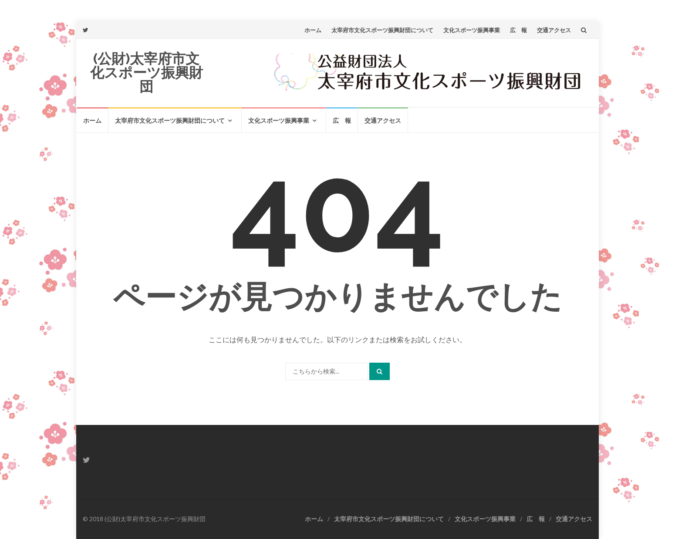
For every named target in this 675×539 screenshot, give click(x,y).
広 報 (518, 30)
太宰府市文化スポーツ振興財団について (382, 30)
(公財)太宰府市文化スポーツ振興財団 (146, 72)
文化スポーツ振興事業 (471, 30)
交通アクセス (554, 30)
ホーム (312, 30)
